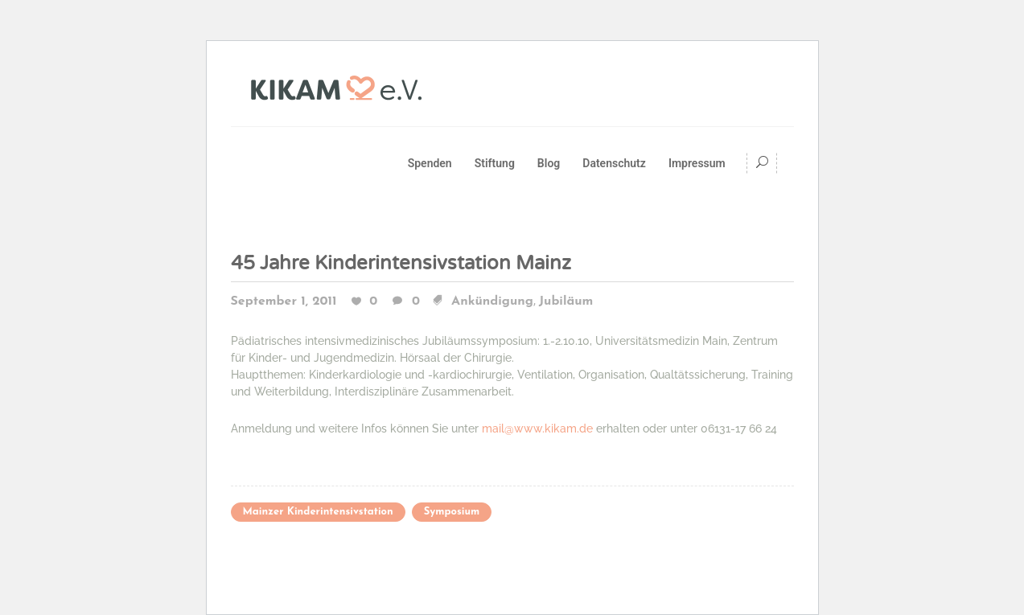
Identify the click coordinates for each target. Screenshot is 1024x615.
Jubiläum (566, 301)
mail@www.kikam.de (537, 428)
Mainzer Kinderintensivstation (318, 511)
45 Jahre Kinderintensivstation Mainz (401, 263)
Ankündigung (492, 301)
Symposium (452, 511)
